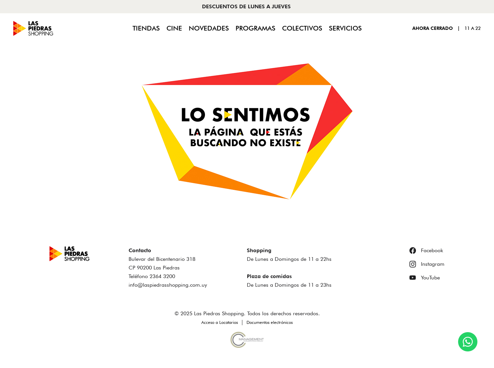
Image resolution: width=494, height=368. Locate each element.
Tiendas (146, 28)
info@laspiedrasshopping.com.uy (168, 285)
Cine (174, 28)
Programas (255, 28)
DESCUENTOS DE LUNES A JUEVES (246, 6)
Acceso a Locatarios (219, 322)
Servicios (345, 28)
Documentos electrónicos (270, 322)
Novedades (209, 28)
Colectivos (302, 28)
